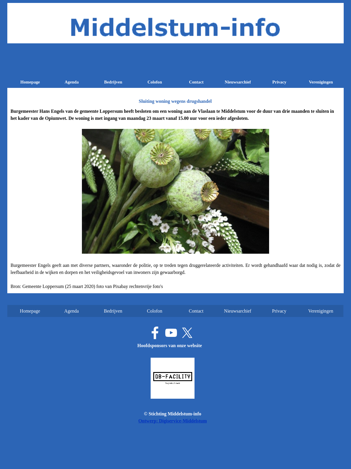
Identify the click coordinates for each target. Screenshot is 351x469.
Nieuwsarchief (238, 82)
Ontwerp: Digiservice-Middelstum (172, 420)
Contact (196, 82)
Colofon (154, 82)
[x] (187, 332)
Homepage (30, 82)
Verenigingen (321, 82)
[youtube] (171, 332)
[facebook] (155, 332)
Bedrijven (113, 82)
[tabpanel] (175, 199)
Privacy (279, 82)
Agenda (72, 82)
